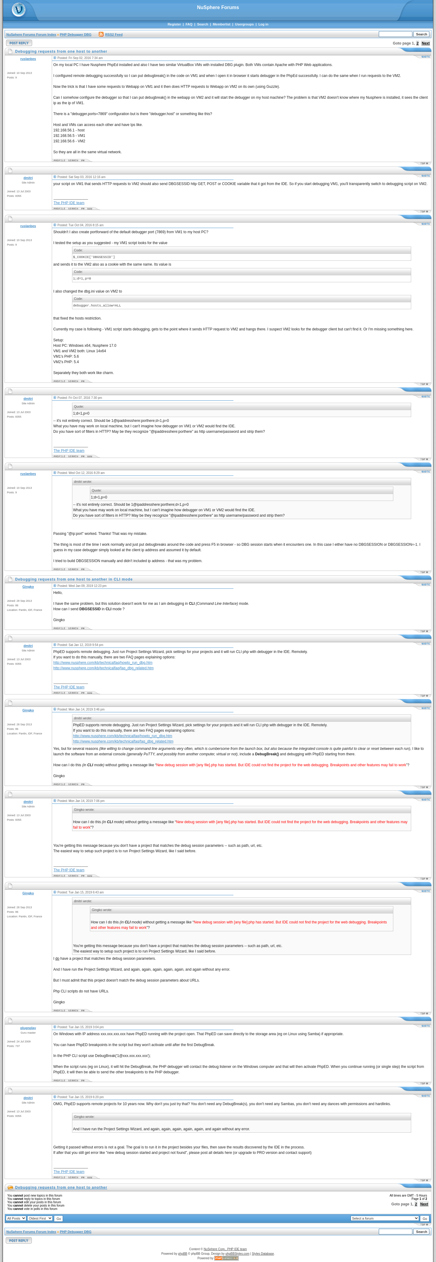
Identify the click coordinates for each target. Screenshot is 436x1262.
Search (202, 24)
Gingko (28, 586)
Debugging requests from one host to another (61, 1187)
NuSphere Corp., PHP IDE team (225, 1249)
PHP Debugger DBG (75, 34)
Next (426, 43)
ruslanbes (28, 59)
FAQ (189, 24)
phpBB (182, 1253)
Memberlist (221, 24)
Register (174, 24)
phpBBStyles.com (237, 1253)
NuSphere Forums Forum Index (31, 34)
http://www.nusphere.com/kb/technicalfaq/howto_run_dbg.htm (103, 663)
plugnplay (28, 1028)
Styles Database (263, 1253)
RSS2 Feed (110, 34)
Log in (263, 24)
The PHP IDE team (69, 203)
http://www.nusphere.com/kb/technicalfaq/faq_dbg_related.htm (103, 668)
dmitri (28, 178)
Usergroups (244, 24)
